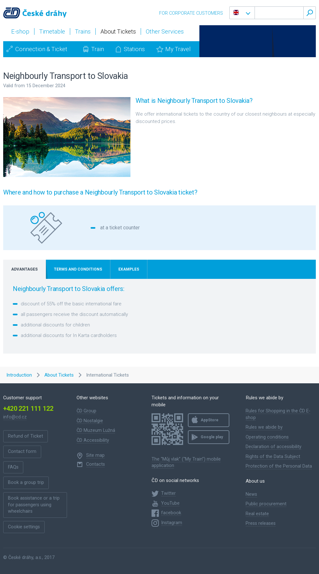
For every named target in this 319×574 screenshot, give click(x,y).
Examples (128, 269)
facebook (171, 513)
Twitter (168, 493)
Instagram (171, 522)
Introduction (19, 375)
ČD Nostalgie (90, 421)
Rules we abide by (264, 427)
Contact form (22, 451)
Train (97, 49)
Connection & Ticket (41, 49)
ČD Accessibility (93, 440)
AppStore (210, 420)
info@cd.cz (15, 417)
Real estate (257, 514)
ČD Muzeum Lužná (96, 430)
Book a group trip (26, 482)
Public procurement (266, 504)
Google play (212, 437)
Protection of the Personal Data (279, 466)
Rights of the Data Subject (273, 456)
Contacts (95, 464)
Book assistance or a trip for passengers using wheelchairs (34, 504)
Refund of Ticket (25, 436)
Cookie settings (24, 527)
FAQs (13, 467)
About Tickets (59, 375)
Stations (134, 49)
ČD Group (86, 411)
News (251, 494)
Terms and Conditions (78, 269)
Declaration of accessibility (273, 446)
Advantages (24, 269)
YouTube (170, 503)
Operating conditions (267, 437)
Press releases (261, 523)
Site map (95, 455)
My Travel (177, 49)
